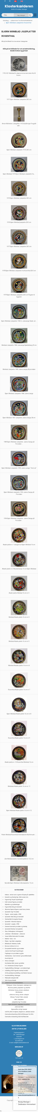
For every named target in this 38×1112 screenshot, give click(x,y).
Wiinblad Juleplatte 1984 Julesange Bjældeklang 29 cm (19, 345)
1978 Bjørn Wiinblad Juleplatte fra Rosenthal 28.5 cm (19, 270)
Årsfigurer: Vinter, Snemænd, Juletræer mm (19, 985)
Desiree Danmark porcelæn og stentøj (16, 926)
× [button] (35, 1067)
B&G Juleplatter (19, 999)
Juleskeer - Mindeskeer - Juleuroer (15, 934)
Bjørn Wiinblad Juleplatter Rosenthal (19, 1004)
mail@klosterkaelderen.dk (21, 1042)
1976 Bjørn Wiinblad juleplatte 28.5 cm (19, 222)
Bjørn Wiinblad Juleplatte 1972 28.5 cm (19, 150)
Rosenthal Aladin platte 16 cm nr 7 (19, 689)
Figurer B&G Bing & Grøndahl (13, 907)
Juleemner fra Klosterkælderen (21, 20)
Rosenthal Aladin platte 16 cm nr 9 (19, 738)
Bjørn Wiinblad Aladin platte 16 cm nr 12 (19, 810)
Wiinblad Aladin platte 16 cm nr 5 (19, 641)
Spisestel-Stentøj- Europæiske (14, 929)
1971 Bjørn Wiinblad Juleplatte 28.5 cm (19, 99)
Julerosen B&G (19, 1007)
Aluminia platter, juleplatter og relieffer (19, 987)
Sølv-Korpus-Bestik (10, 980)
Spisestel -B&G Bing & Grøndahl (14, 916)
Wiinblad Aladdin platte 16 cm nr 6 (19, 665)
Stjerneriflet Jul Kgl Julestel (19, 1009)
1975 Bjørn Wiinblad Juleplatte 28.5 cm (19, 198)
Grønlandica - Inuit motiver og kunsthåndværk (18, 956)
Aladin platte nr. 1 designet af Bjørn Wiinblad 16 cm (19, 544)
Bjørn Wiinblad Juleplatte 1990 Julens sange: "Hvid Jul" (19, 468)
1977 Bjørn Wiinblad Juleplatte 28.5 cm (19, 246)
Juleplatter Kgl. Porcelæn (19, 1002)
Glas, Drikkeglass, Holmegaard (14, 931)
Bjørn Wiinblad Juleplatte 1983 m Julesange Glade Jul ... (19, 321)
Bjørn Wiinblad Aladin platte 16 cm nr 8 (19, 714)
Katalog (5, 20)
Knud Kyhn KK (9, 958)
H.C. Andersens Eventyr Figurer (14, 965)
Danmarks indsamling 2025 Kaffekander (16, 1016)
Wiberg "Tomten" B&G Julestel (19, 997)
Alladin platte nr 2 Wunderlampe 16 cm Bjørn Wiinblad (19, 569)
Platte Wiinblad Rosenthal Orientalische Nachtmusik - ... (19, 834)
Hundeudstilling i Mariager (12, 975)
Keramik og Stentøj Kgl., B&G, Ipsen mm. (16, 897)
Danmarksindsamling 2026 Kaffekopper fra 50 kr (19, 1014)
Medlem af (19, 1047)
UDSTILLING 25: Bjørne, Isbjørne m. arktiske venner (19, 1011)
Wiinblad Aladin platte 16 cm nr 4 (19, 617)
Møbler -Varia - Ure (10, 938)
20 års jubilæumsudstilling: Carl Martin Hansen (18, 973)
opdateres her (26, 1079)
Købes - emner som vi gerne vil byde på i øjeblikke (19, 894)
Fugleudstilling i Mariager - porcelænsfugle (17, 968)
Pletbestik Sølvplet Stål (11, 978)
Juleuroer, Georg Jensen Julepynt (19, 994)
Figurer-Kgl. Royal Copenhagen (14, 899)
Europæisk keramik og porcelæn (14, 948)
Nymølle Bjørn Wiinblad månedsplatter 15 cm (19, 883)
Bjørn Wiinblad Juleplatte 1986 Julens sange (19, 393)
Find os (19, 1062)
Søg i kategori (21, 15)
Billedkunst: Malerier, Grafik (13, 943)
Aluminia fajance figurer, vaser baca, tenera (17, 909)
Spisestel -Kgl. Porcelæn (12, 912)
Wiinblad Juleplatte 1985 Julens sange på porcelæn (19, 369)
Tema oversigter (9, 960)
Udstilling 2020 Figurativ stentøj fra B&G (16, 970)
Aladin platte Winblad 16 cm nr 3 (19, 593)
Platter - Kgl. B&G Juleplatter (13, 941)
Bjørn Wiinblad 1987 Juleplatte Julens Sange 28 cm (19, 417)
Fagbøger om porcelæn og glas (14, 953)
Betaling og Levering (19, 1065)
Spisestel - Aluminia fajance (13, 921)
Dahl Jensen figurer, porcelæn (13, 902)
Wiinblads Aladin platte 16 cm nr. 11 (19, 786)
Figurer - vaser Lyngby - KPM (13, 914)
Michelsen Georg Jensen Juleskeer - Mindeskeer (19, 991)
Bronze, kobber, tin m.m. (12, 946)
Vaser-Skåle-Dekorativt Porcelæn (14, 936)
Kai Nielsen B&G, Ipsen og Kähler (14, 963)
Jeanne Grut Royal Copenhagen (14, 951)
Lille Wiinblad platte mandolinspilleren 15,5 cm (19, 859)
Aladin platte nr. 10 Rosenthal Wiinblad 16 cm (19, 762)
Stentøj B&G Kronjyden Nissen (13, 919)
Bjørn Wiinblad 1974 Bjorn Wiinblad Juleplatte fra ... (19, 174)
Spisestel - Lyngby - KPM (12, 924)
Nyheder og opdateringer (12, 904)
